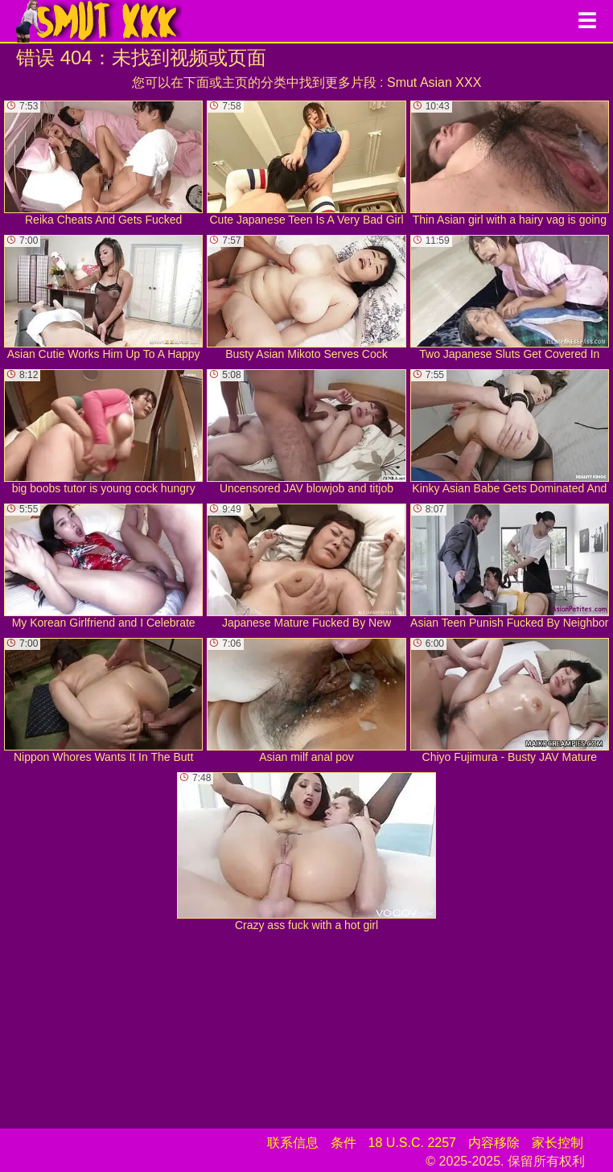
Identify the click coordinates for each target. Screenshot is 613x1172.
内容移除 (494, 1142)
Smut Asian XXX (434, 82)
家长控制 (557, 1142)
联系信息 (293, 1142)
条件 (343, 1142)
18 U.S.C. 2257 (412, 1142)
